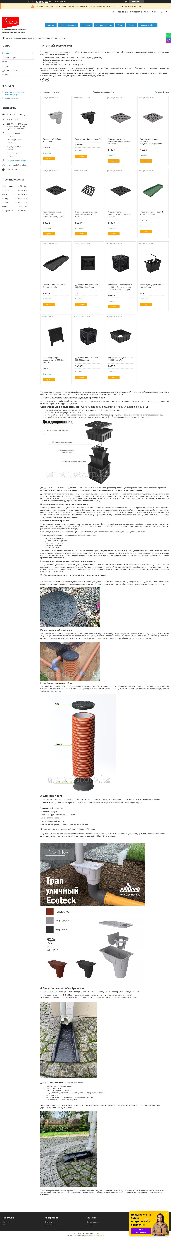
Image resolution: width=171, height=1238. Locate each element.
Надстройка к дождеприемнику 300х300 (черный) (120, 358)
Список (166, 92)
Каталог (6, 53)
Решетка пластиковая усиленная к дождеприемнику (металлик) (119, 141)
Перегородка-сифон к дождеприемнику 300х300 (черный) (53, 359)
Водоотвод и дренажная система (35, 38)
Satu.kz (96, 1233)
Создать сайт (53, 1)
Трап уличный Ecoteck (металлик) (52, 140)
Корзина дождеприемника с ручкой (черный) (151, 286)
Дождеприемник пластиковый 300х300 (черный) (87, 358)
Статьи (131, 25)
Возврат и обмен (147, 25)
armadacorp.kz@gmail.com (17, 165)
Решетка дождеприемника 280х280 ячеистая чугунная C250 (86, 214)
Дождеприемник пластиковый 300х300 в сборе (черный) (87, 286)
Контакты (86, 25)
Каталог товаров (67, 25)
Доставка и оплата (104, 25)
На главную (7, 1222)
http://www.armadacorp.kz (16, 160)
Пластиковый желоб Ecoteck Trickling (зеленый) (151, 213)
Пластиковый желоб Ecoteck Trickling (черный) (54, 286)
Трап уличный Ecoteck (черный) (87, 139)
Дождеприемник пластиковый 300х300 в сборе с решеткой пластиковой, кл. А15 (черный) (120, 287)
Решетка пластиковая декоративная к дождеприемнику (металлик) (151, 141)
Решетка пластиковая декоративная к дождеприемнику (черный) (53, 214)
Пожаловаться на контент (94, 1236)
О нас (120, 25)
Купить (48, 158)
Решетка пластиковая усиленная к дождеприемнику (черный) (119, 214)
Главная (50, 25)
